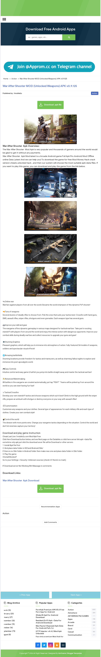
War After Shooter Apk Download (21, 480)
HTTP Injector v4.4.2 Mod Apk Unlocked (49, 632)
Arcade (71, 622)
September (8, 631)
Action (94, 93)
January (6, 617)
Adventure (72, 613)
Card (70, 629)
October (6, 627)
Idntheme (62, 653)
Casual (71, 632)
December (7, 621)
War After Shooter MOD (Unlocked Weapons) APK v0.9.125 (40, 86)
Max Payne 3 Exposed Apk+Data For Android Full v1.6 (49, 627)
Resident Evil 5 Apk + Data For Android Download (48, 621)
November (7, 624)
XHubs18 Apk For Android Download (47, 616)
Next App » (75, 595)
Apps (70, 619)
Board (70, 625)
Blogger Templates (74, 653)
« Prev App (25, 595)
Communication (75, 635)
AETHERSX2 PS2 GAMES (78, 616)
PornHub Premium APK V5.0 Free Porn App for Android (50, 611)
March (5, 610)
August (6, 634)
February (7, 614)
